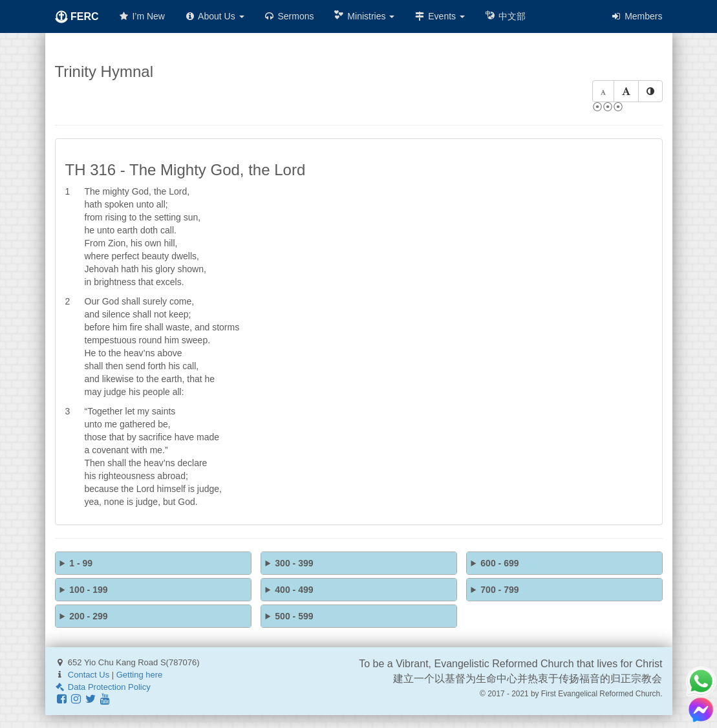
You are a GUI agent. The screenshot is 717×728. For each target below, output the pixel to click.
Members (636, 16)
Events (439, 16)
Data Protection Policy (103, 687)
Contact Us (88, 675)
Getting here (139, 675)
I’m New (141, 16)
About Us (214, 16)
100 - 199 (88, 589)
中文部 (505, 15)
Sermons (289, 16)
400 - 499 (294, 589)
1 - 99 (80, 563)
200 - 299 (88, 616)
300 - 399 (294, 563)
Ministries (363, 15)
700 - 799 (499, 589)
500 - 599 (294, 616)
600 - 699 (499, 563)
